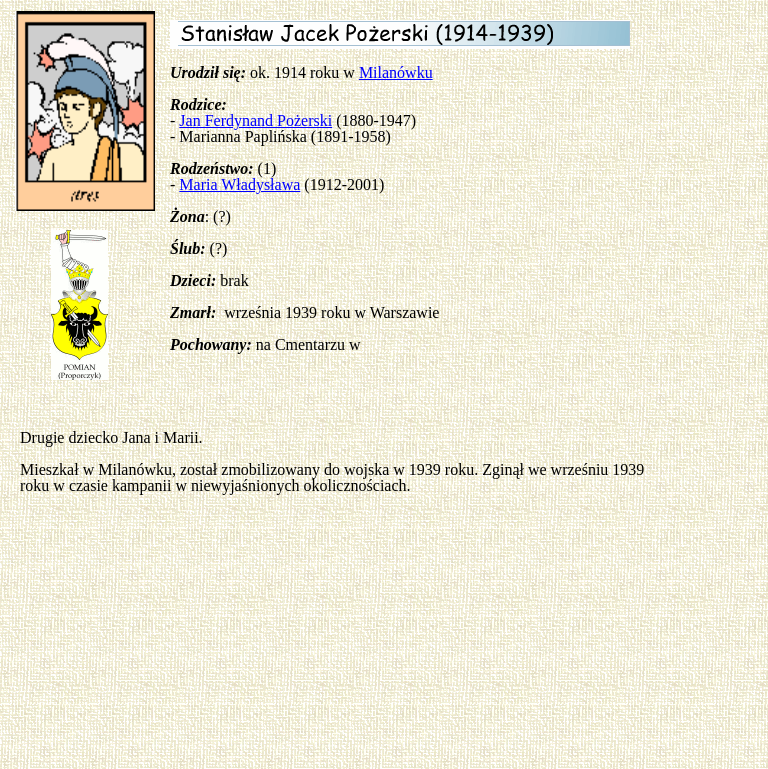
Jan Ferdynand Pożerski (255, 120)
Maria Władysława (239, 184)
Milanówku (396, 72)
